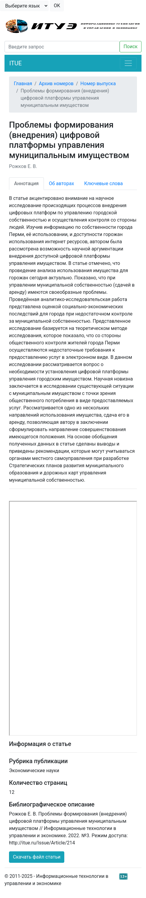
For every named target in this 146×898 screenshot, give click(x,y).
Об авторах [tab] (61, 183)
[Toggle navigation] (128, 63)
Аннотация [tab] (26, 183)
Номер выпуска (98, 83)
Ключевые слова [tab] (103, 183)
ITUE (15, 63)
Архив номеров (56, 83)
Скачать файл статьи (36, 857)
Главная (23, 83)
